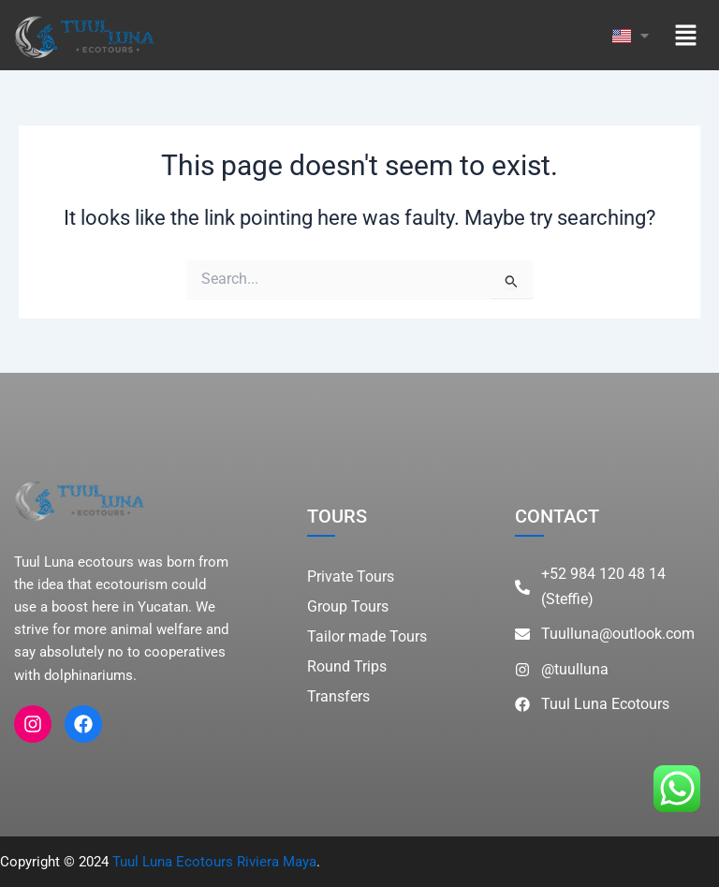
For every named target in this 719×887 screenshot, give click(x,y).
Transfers (338, 696)
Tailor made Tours (367, 636)
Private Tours (350, 576)
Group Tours (348, 606)
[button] (686, 35)
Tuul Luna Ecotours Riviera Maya (214, 861)
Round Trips (347, 666)
